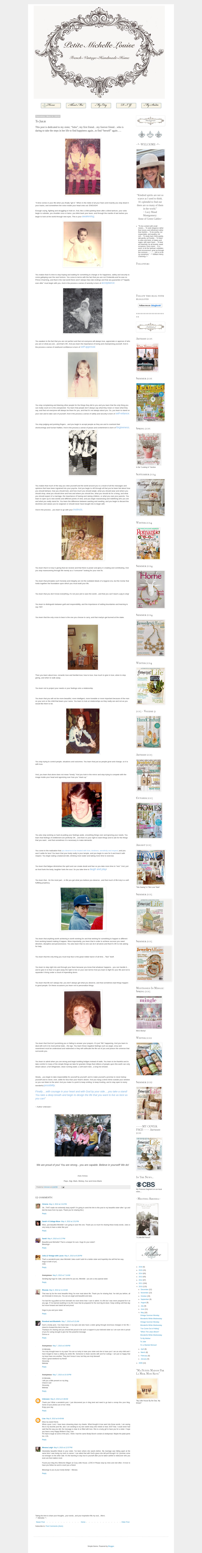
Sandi (44, 1239)
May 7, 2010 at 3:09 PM (61, 1346)
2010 (141, 1287)
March (143, 1352)
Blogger (111, 1546)
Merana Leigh (47, 1448)
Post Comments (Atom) (54, 1526)
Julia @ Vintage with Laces (53, 1256)
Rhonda (45, 1290)
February (144, 1356)
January (144, 1359)
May (142, 1313)
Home (83, 1522)
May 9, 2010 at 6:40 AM (55, 1419)
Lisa (43, 1419)
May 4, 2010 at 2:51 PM (70, 1221)
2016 (141, 1267)
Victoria (45, 1204)
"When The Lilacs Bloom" (149, 1332)
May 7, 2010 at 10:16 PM (62, 1375)
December (145, 1289)
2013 (141, 1277)
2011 (141, 1283)
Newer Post (40, 1522)
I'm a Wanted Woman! (148, 1345)
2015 (141, 1270)
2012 (141, 1280)
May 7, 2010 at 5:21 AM (70, 1321)
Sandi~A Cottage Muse (51, 1221)
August (143, 1303)
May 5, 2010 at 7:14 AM (61, 1275)
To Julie (143, 1342)
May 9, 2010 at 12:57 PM (63, 1448)
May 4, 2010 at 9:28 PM (73, 1256)
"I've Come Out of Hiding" (149, 1329)
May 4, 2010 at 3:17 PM (56, 1239)
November (145, 1293)
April (142, 1349)
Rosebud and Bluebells (51, 1321)
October (144, 1296)
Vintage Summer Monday (149, 1315)
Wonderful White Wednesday (151, 1319)
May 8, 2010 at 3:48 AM (59, 1399)
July (142, 1306)
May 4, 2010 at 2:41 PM (58, 1204)
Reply (44, 1214)
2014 (141, 1273)
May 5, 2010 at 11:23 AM (58, 1290)
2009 (141, 1363)
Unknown (46, 1399)
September (145, 1299)
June (143, 1309)
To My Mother (145, 1338)
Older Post (125, 1522)
